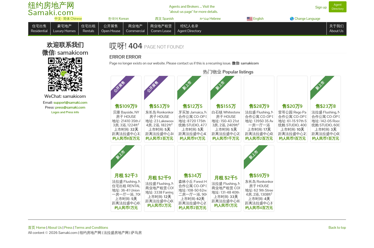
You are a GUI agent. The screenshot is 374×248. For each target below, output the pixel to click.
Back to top (337, 227)
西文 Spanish (164, 18)
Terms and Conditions (91, 227)
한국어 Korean (118, 18)
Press (68, 227)
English (255, 18)
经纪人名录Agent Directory (189, 28)
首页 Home (36, 227)
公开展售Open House (110, 28)
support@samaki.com (70, 102)
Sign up (321, 7)
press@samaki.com (70, 107)
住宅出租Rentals (88, 28)
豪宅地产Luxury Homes (64, 28)
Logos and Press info (65, 112)
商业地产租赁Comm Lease (161, 28)
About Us (55, 227)
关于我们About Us (336, 28)
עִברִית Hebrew (210, 18)
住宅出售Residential (39, 28)
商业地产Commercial (135, 28)
